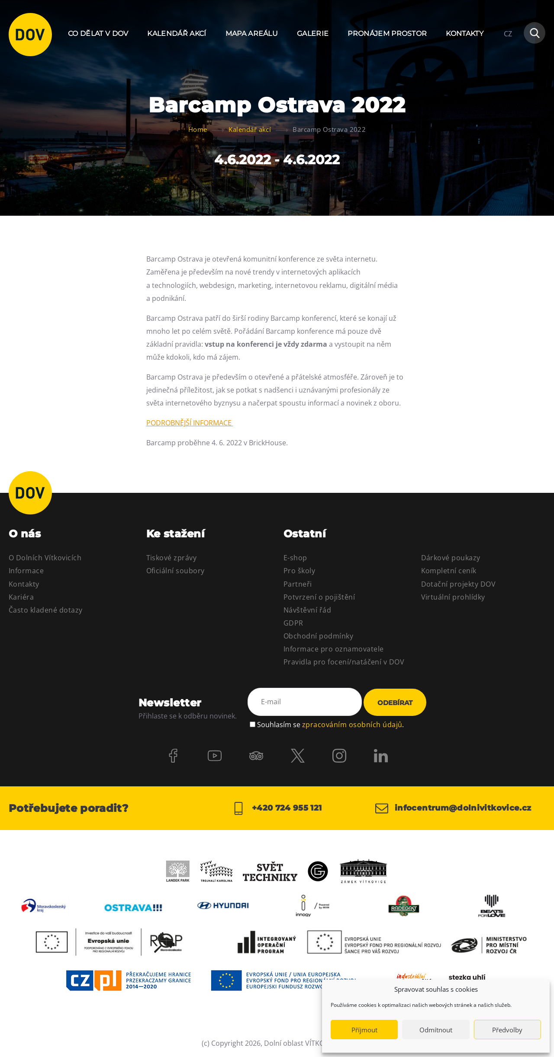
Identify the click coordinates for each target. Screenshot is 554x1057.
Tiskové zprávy (171, 557)
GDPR (293, 623)
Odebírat (394, 703)
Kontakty (464, 33)
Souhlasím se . (330, 724)
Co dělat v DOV (98, 33)
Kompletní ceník (449, 570)
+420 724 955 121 (277, 808)
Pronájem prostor (387, 33)
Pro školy (299, 570)
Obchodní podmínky (318, 636)
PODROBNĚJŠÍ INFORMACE (189, 423)
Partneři (297, 584)
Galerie (313, 33)
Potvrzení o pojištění (319, 597)
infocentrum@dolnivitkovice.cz (453, 808)
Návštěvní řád (307, 610)
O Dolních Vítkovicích (45, 557)
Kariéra (21, 597)
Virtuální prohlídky (453, 597)
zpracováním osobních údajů (352, 724)
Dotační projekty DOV (458, 584)
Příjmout (364, 1029)
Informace (26, 570)
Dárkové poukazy (450, 557)
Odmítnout (435, 1029)
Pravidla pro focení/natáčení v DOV (343, 662)
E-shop (295, 557)
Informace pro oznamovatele (333, 649)
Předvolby (507, 1029)
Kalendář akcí (176, 33)
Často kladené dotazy (46, 610)
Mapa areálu (251, 33)
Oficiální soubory (175, 570)
